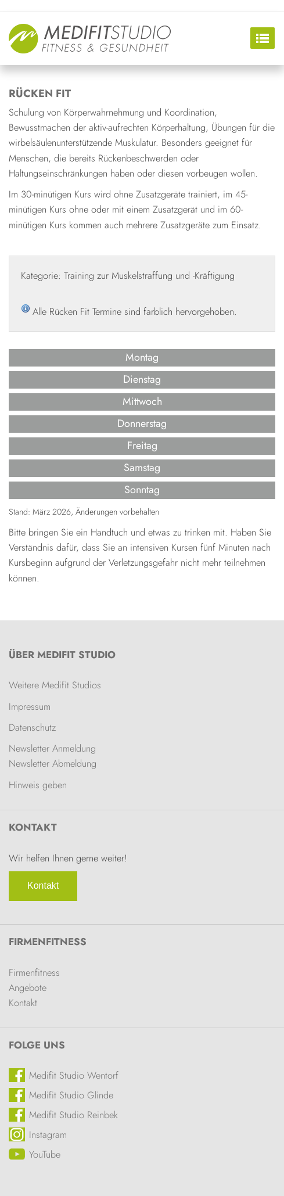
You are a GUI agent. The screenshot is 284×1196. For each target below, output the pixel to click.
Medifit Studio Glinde (71, 1095)
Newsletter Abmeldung (52, 763)
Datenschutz (32, 727)
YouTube (44, 1154)
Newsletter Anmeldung (52, 748)
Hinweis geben (38, 785)
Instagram (48, 1134)
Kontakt (43, 885)
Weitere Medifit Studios (55, 685)
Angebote (27, 987)
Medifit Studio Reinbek (73, 1115)
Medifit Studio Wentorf (73, 1075)
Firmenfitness (48, 942)
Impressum (30, 706)
